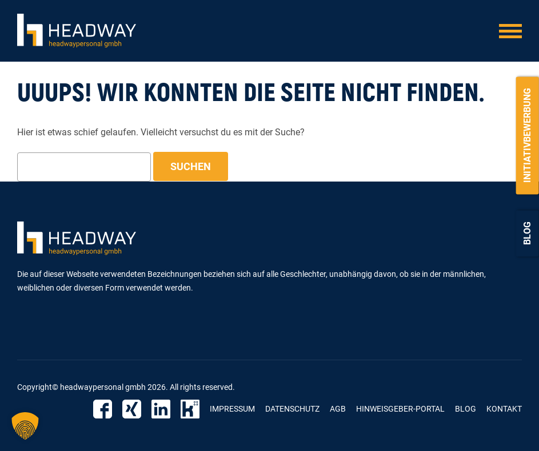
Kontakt (504, 408)
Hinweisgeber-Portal (400, 408)
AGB (338, 408)
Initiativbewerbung (527, 135)
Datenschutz (292, 408)
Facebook (102, 409)
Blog (527, 233)
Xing (131, 409)
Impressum (232, 408)
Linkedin (160, 409)
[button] (25, 426)
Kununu (190, 409)
